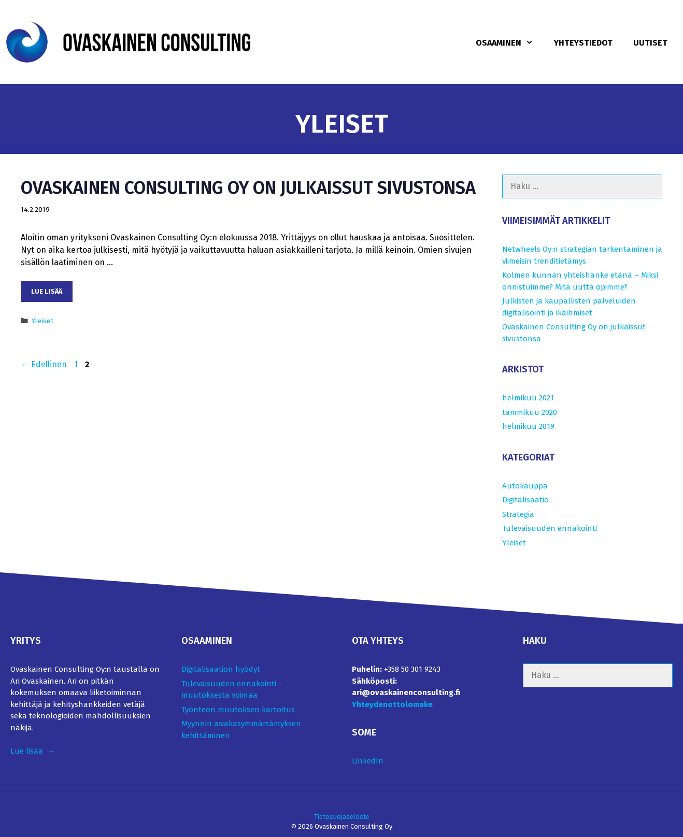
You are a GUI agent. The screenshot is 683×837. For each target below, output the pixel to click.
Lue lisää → (32, 751)
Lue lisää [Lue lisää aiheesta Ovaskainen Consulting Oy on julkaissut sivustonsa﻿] (46, 291)
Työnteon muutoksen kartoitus (238, 709)
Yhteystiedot (583, 43)
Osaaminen (510, 43)
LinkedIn (367, 761)
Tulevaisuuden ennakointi (549, 528)
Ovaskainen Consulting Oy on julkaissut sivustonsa (248, 187)
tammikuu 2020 (529, 412)
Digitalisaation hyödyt (220, 669)
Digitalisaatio (525, 499)
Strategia (518, 514)
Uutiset (650, 43)
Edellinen (44, 364)
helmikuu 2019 (528, 426)
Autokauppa (525, 485)
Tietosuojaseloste (341, 816)
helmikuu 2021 (528, 397)
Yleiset (42, 320)
